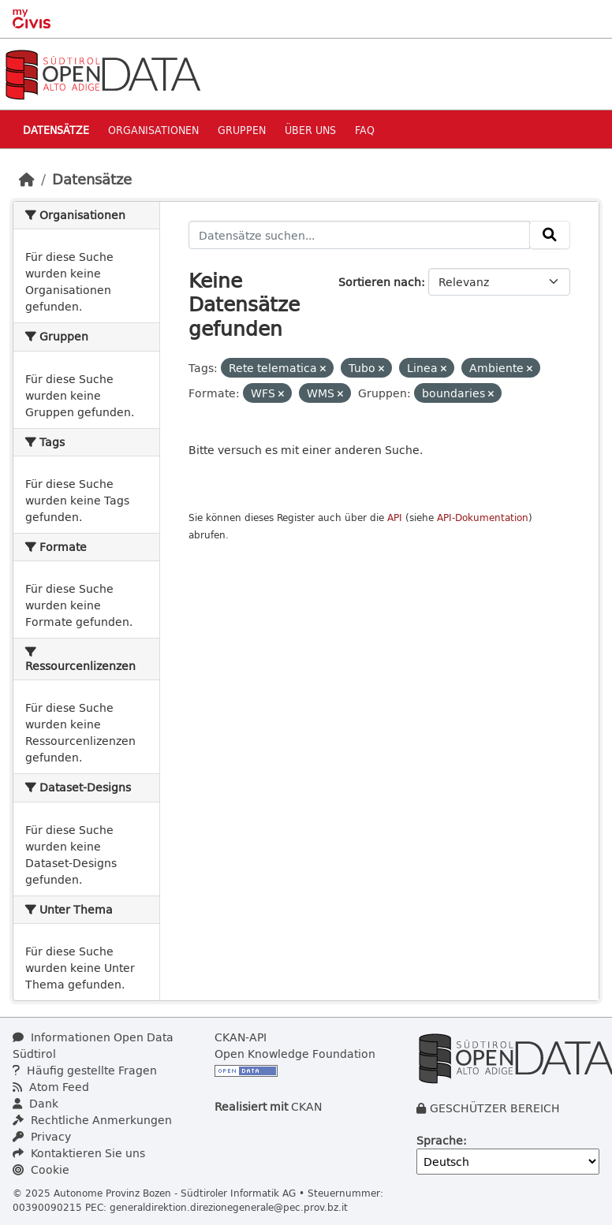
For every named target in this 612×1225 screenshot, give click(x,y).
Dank (35, 1103)
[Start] (27, 179)
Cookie (41, 1169)
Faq (365, 129)
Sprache (439, 1140)
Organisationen (153, 129)
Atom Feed (51, 1086)
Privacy (42, 1136)
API (394, 517)
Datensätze (56, 129)
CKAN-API (241, 1037)
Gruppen (242, 129)
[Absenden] (549, 235)
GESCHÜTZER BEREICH (495, 1108)
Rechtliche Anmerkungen (92, 1119)
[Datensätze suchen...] (359, 235)
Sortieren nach (379, 282)
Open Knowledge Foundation (295, 1053)
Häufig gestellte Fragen (85, 1070)
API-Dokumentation (482, 517)
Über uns (310, 129)
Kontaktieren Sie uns (79, 1153)
